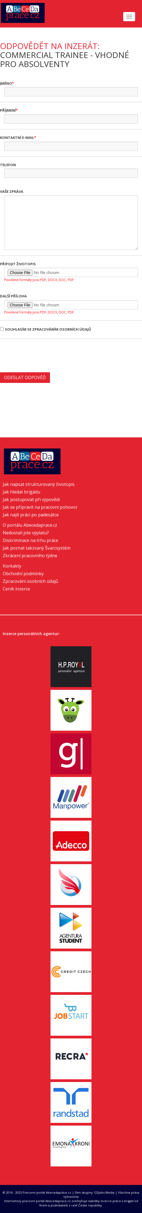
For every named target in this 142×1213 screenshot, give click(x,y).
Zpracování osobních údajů (30, 581)
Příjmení (8, 110)
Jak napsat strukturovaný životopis (39, 484)
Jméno (6, 83)
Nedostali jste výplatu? (26, 533)
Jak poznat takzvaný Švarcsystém (36, 548)
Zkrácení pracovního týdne (30, 556)
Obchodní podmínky (23, 574)
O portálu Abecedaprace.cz (30, 525)
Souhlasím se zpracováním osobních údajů (45, 329)
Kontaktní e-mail (17, 137)
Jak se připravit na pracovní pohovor (40, 507)
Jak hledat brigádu (21, 492)
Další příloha (13, 296)
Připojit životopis (18, 263)
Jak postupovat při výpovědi (31, 499)
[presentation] (41, 354)
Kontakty (12, 566)
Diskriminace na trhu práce (30, 540)
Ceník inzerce (16, 589)
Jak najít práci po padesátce (31, 515)
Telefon (8, 164)
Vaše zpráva (11, 191)
